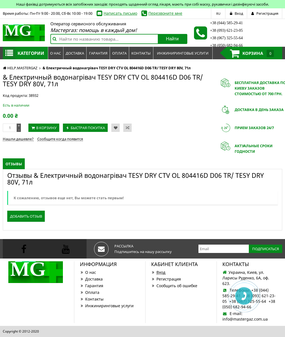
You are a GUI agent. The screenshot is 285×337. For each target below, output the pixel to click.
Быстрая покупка (88, 127)
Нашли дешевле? (18, 138)
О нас (88, 272)
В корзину (46, 127)
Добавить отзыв (26, 216)
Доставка (91, 279)
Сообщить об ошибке (174, 285)
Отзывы (14, 163)
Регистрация (166, 279)
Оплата (89, 292)
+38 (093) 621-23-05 (226, 30)
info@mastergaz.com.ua (245, 319)
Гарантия (91, 285)
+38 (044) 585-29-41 (226, 23)
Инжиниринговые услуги (107, 305)
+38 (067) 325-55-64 (226, 38)
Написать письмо (120, 13)
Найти (172, 38)
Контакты (92, 299)
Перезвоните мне (165, 13)
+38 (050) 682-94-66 (226, 45)
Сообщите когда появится (60, 138)
